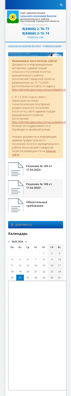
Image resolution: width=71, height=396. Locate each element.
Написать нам (35, 37)
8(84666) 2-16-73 (35, 28)
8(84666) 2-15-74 (35, 33)
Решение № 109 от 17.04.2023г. (39, 167)
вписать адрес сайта (35, 17)
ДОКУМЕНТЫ (21, 224)
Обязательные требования (36, 203)
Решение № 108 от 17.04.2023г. (39, 185)
